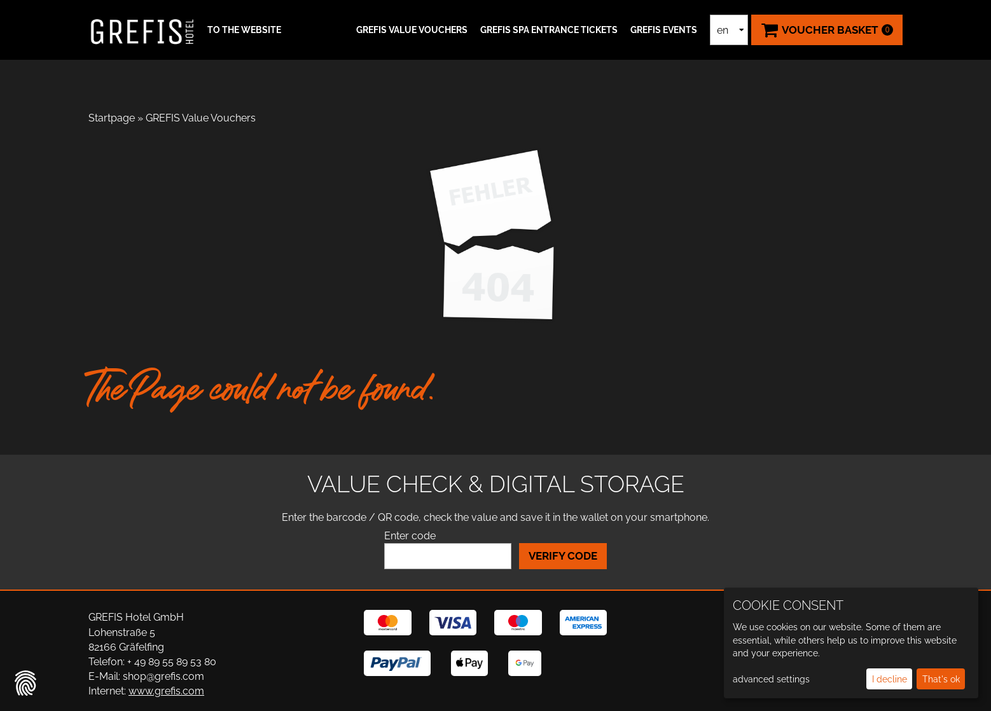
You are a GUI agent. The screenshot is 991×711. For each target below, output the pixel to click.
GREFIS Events (663, 30)
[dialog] (851, 643)
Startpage (111, 118)
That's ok (941, 679)
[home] (142, 30)
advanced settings (771, 679)
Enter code (410, 536)
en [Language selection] (722, 30)
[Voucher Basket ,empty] (827, 30)
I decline (889, 679)
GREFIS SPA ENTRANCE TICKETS (549, 30)
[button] (242, 30)
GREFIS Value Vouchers (412, 30)
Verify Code (563, 555)
